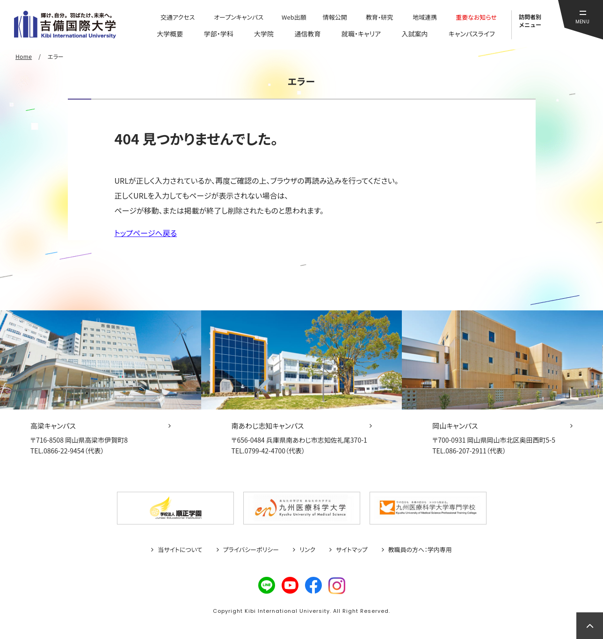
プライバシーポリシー (251, 549)
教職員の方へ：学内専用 (420, 549)
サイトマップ (352, 549)
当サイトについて (180, 549)
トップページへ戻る (146, 232)
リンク (307, 549)
